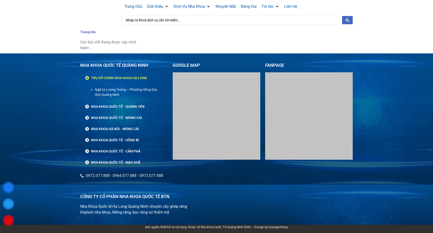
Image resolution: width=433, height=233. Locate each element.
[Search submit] (347, 20)
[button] (124, 77)
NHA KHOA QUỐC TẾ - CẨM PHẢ (115, 151)
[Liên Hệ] (290, 6)
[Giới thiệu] (157, 6)
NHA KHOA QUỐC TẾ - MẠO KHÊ (115, 162)
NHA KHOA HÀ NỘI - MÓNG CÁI (115, 129)
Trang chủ (88, 32)
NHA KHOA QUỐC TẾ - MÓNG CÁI (116, 118)
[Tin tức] (270, 6)
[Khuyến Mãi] (225, 6)
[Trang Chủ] (133, 6)
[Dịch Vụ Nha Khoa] (192, 6)
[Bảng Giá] (248, 6)
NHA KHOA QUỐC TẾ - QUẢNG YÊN (117, 106)
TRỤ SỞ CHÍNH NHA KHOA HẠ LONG (119, 78)
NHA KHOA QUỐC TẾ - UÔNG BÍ (115, 140)
